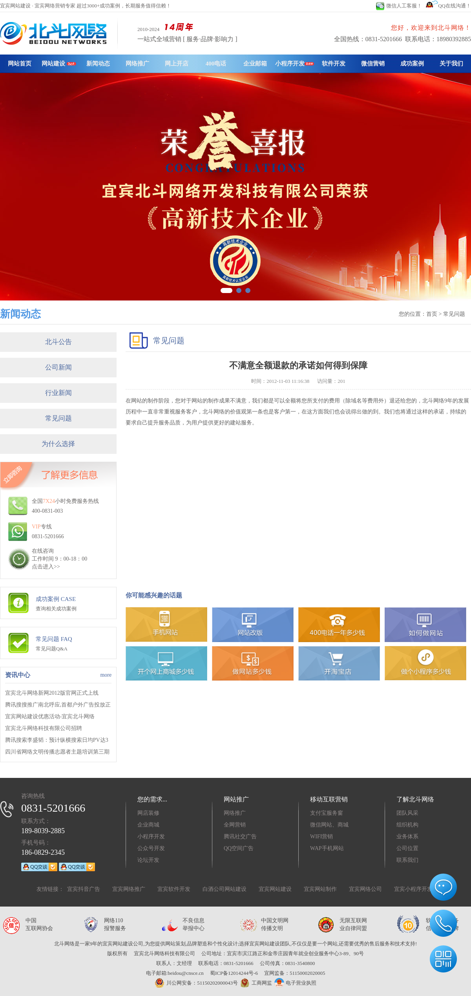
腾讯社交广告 (240, 836)
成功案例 (412, 63)
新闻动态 (98, 63)
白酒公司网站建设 (224, 889)
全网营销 (235, 825)
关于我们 (451, 63)
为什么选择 (58, 444)
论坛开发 (148, 860)
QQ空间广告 (239, 848)
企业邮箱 (255, 63)
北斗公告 (58, 342)
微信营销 (373, 63)
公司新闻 (58, 367)
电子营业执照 (295, 983)
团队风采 (407, 813)
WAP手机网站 (327, 848)
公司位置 (407, 848)
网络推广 (137, 63)
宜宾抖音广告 (83, 889)
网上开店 (176, 63)
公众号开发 (151, 848)
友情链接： (50, 889)
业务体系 (407, 836)
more (105, 675)
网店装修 (148, 813)
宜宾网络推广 (128, 889)
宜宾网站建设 (275, 889)
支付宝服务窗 (326, 813)
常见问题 (58, 418)
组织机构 (407, 825)
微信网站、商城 (329, 825)
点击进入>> (46, 567)
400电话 (216, 63)
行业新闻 (58, 393)
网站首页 (19, 63)
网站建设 (59, 63)
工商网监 (255, 983)
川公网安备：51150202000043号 (196, 983)
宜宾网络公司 (365, 889)
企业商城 (148, 825)
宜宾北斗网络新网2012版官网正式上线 (52, 693)
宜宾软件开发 (173, 889)
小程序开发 (294, 63)
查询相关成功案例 (56, 609)
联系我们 (407, 860)
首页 (431, 314)
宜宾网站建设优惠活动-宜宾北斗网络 (50, 716)
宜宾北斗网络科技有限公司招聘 (43, 728)
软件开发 (333, 63)
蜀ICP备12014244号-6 (234, 973)
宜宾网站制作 (320, 889)
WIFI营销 (321, 836)
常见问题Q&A (52, 649)
